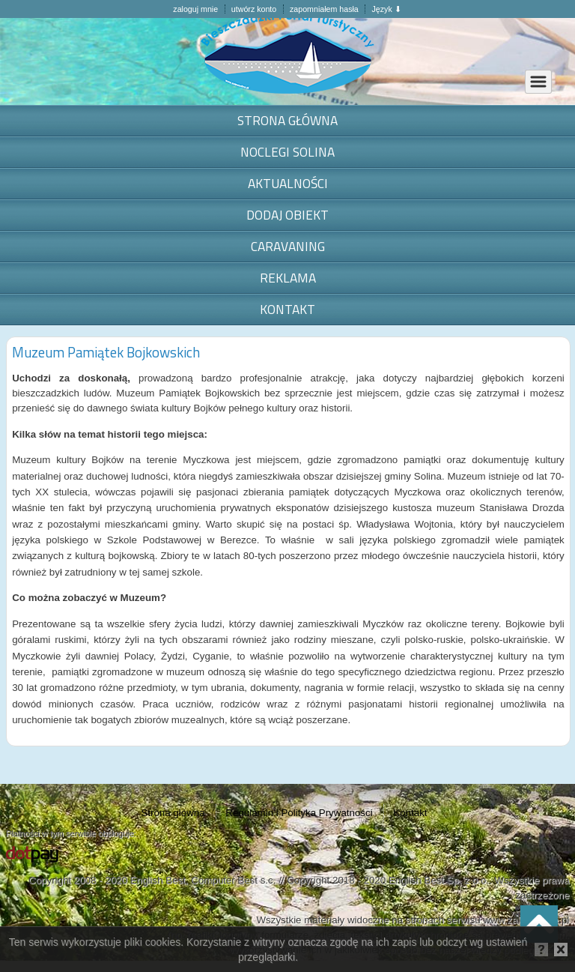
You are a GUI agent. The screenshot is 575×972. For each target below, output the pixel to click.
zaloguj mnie (195, 8)
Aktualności (288, 183)
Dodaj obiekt (287, 215)
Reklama (288, 278)
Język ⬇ (386, 8)
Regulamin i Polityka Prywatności (298, 812)
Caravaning (288, 246)
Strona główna (287, 120)
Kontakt (287, 309)
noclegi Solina (287, 152)
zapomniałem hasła (324, 8)
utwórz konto (253, 8)
